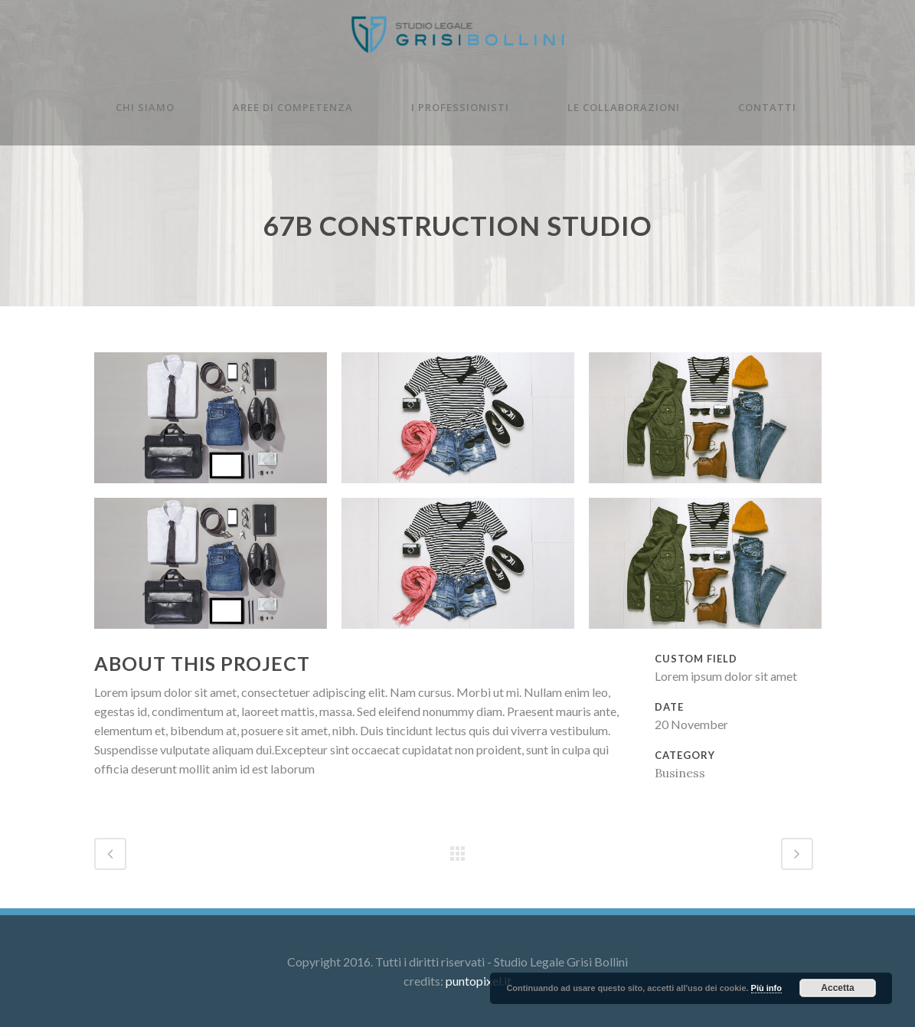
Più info (766, 988)
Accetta (837, 988)
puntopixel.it (478, 980)
